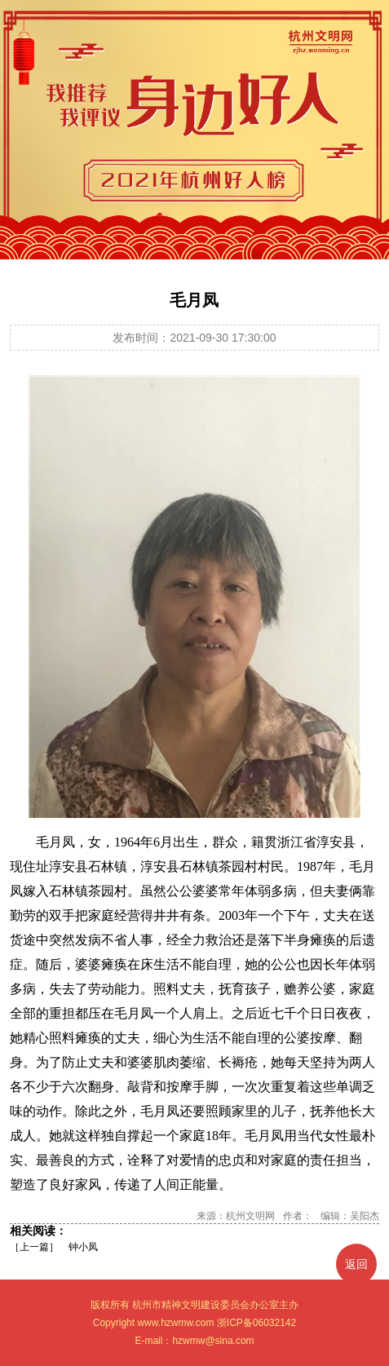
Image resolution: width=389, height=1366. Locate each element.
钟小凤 (83, 1247)
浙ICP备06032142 (256, 1322)
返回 (356, 1264)
